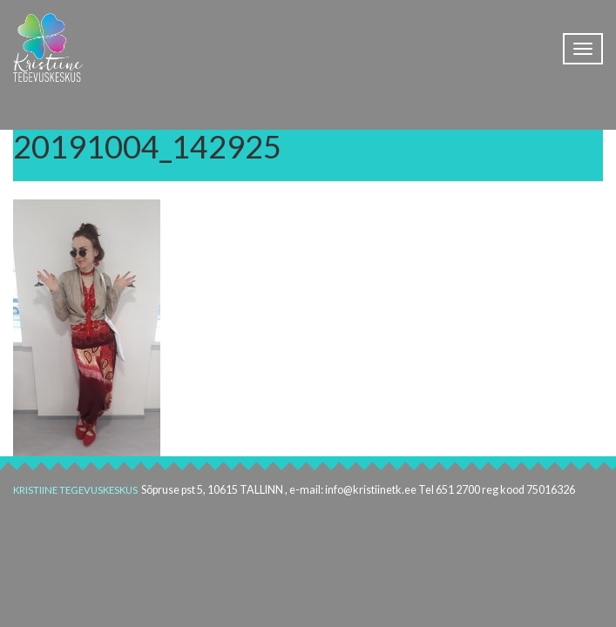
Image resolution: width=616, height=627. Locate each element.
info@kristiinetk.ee (370, 489)
